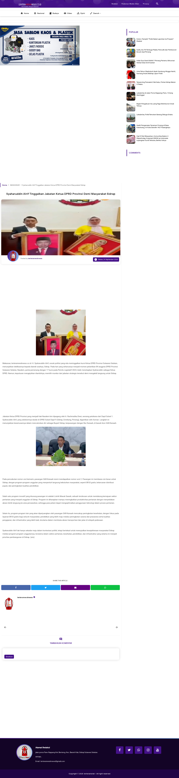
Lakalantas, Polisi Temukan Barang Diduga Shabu (154, 114)
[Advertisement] (61, 107)
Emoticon (9, 657)
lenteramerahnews (25, 597)
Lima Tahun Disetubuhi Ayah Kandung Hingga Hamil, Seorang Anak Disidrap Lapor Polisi (156, 72)
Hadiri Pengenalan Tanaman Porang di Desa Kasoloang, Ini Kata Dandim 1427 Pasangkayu (153, 126)
